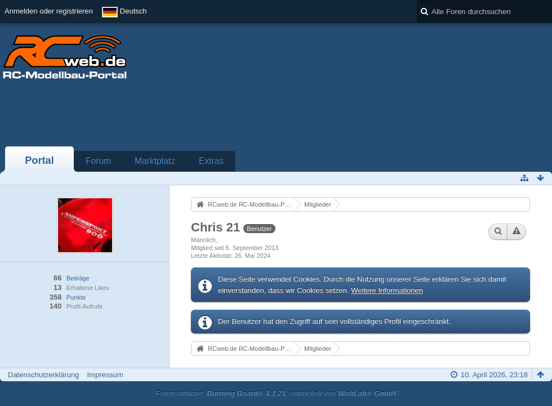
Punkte (76, 297)
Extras (211, 161)
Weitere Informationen (387, 290)
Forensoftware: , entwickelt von (276, 393)
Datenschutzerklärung (43, 375)
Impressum (105, 375)
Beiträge (78, 278)
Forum (98, 161)
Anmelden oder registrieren (49, 11)
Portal (39, 160)
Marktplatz (155, 161)
